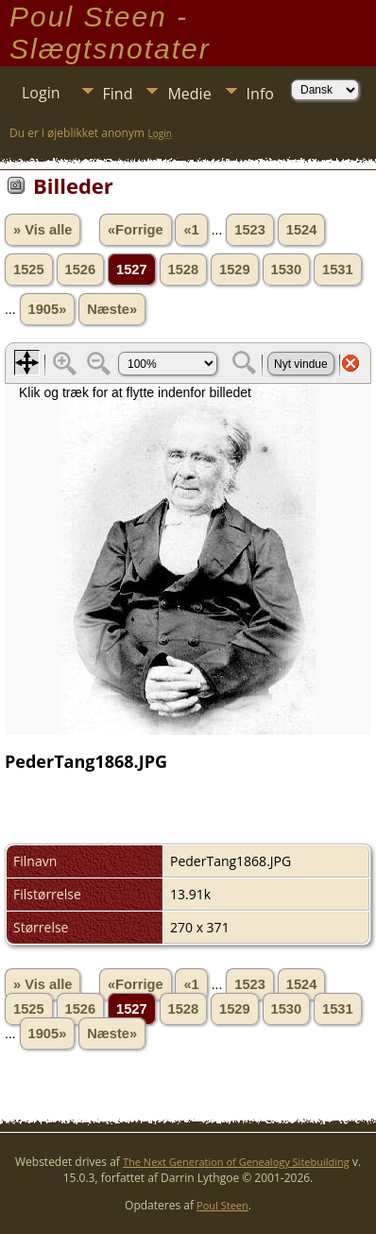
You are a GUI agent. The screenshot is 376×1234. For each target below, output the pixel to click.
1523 (249, 229)
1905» (47, 309)
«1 (190, 229)
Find (118, 93)
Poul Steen (222, 1205)
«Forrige (135, 229)
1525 (28, 269)
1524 (301, 229)
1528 (183, 269)
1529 (234, 269)
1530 (286, 269)
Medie (189, 93)
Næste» (112, 309)
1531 (337, 269)
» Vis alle (42, 229)
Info (260, 93)
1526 (80, 269)
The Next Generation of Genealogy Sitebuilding (236, 1162)
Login (41, 92)
